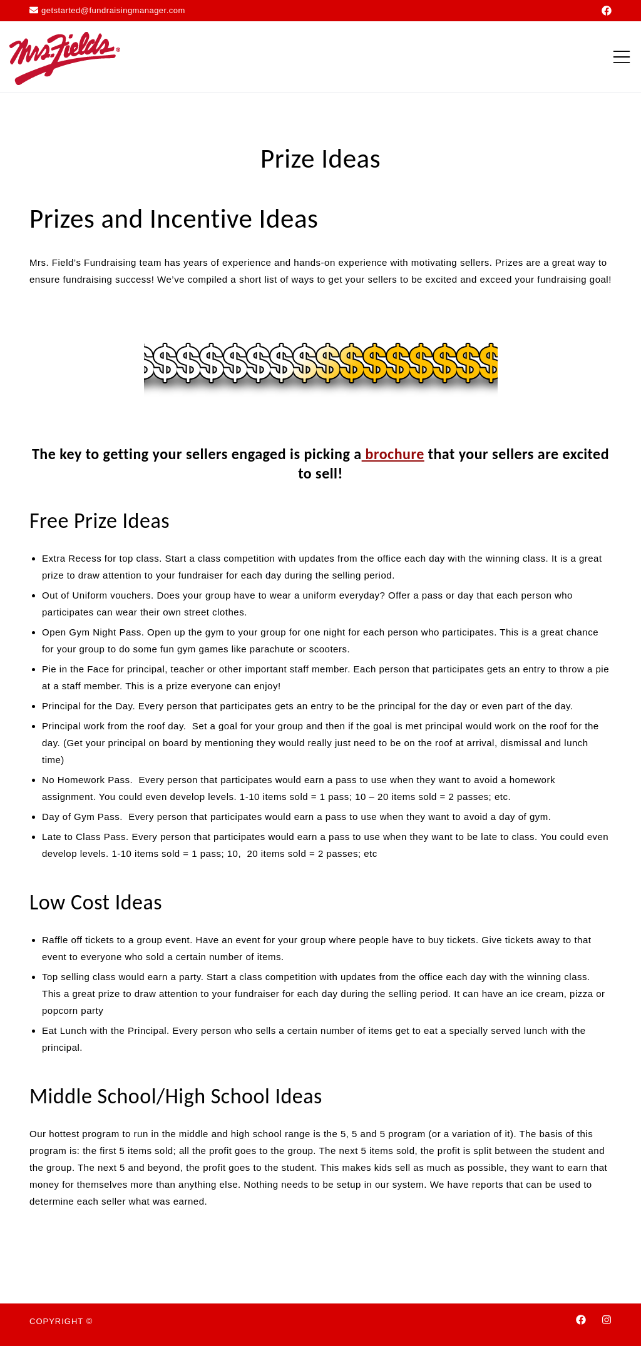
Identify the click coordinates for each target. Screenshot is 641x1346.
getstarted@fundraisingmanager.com (107, 10)
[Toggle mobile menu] (622, 57)
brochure (393, 454)
